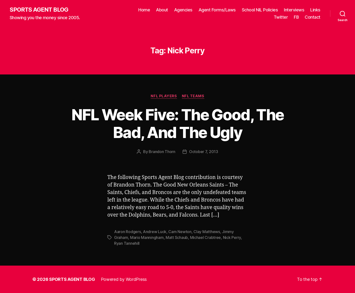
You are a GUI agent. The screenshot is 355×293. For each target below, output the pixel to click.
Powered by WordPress (124, 279)
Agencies (183, 9)
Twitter (281, 17)
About (162, 9)
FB (296, 17)
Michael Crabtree (205, 237)
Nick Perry (232, 237)
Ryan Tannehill (127, 243)
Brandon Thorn (162, 151)
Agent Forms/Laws (217, 9)
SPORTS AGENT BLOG (39, 10)
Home (144, 9)
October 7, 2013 (203, 151)
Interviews (294, 9)
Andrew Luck (154, 231)
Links (315, 9)
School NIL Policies (260, 9)
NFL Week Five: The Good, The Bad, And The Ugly (177, 123)
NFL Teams (193, 96)
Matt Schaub (177, 237)
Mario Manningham (147, 237)
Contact (312, 17)
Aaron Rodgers (127, 231)
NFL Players (164, 96)
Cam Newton (179, 231)
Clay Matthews (206, 231)
